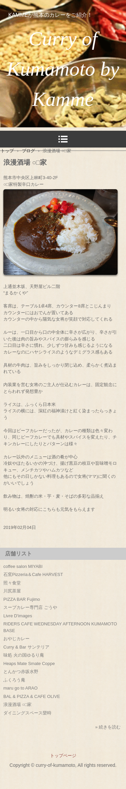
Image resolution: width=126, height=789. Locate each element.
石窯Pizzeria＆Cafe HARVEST (33, 574)
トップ (7, 150)
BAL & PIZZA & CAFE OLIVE (31, 696)
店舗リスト (18, 553)
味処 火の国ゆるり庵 (23, 655)
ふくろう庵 (14, 679)
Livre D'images (17, 615)
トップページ (63, 755)
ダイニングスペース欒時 (27, 712)
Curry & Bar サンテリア (26, 647)
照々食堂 (12, 582)
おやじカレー (16, 638)
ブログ (28, 150)
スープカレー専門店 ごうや (30, 607)
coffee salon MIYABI (23, 566)
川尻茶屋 (12, 590)
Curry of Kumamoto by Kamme (63, 69)
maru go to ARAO (20, 688)
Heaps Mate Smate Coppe (29, 663)
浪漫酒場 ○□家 (17, 704)
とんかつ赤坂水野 (20, 671)
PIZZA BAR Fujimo (21, 599)
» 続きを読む (108, 727)
